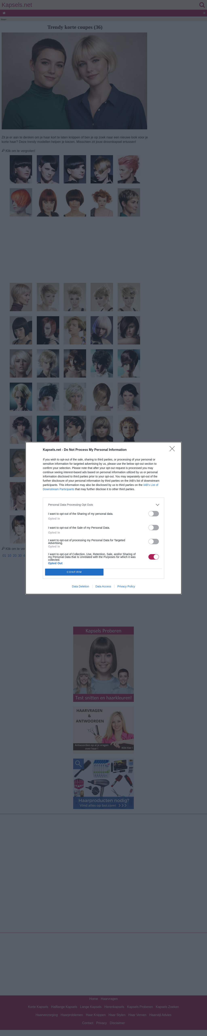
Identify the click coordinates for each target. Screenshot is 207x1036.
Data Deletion (80, 586)
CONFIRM (74, 571)
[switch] (153, 513)
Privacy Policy (126, 586)
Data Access (103, 586)
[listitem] (103, 505)
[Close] (173, 450)
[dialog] (103, 518)
